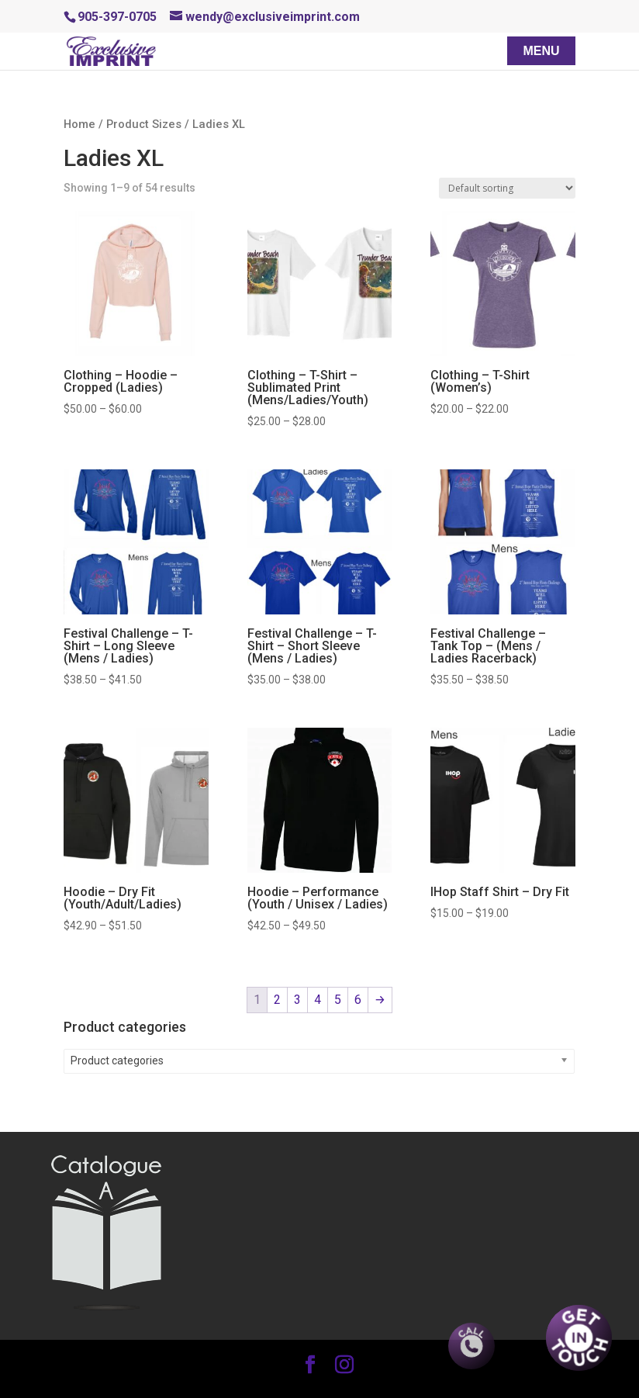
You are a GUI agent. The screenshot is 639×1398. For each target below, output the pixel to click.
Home (79, 124)
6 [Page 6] (357, 999)
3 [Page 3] (297, 999)
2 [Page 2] (277, 999)
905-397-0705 (117, 16)
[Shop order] (507, 188)
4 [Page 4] (317, 999)
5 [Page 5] (337, 999)
